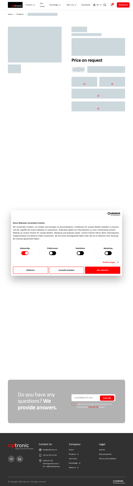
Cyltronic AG (93, 407)
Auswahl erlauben (66, 270)
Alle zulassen (102, 270)
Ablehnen (30, 270)
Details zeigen (109, 262)
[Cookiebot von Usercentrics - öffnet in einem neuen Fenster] (109, 214)
